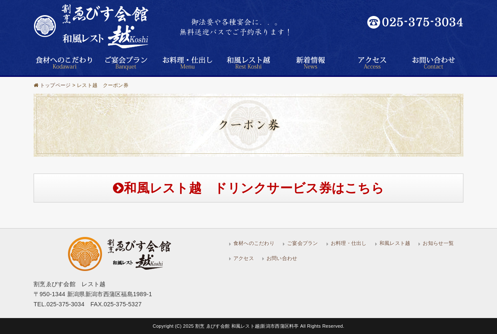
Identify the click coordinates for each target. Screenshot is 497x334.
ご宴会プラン (302, 243)
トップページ (55, 85)
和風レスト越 (395, 243)
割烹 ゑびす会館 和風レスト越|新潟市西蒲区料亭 (247, 326)
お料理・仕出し (349, 243)
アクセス (243, 258)
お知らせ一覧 (438, 243)
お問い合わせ (282, 258)
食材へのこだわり (254, 243)
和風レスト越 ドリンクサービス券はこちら (248, 188)
